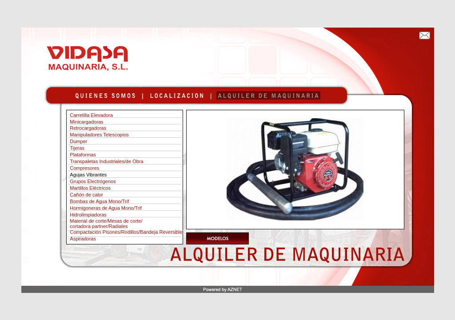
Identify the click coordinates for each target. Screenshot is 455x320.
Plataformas (83, 154)
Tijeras (77, 148)
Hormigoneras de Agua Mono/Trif (106, 208)
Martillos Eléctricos (90, 188)
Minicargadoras (86, 121)
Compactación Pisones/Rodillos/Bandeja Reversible (126, 232)
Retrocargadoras (88, 128)
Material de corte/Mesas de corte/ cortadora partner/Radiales (104, 223)
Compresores (84, 168)
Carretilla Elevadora (90, 115)
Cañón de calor (86, 194)
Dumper (78, 141)
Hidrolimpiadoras (88, 214)
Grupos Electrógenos (93, 181)
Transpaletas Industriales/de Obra (106, 161)
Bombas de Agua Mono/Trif (99, 201)
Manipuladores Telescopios (99, 134)
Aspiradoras (83, 238)
